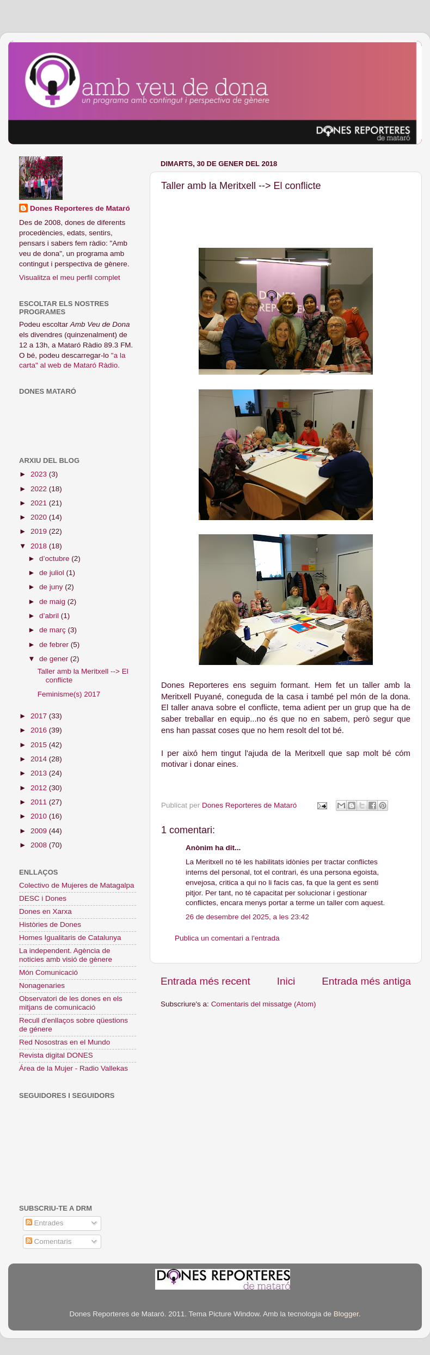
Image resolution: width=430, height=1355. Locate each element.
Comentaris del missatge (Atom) (263, 1004)
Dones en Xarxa (45, 911)
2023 (39, 474)
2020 (39, 517)
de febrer (55, 644)
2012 (39, 788)
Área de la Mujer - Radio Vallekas (73, 1068)
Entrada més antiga (366, 981)
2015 (39, 745)
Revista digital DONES (56, 1055)
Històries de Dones (50, 924)
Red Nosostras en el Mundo (64, 1042)
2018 (39, 546)
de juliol (52, 573)
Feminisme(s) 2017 (69, 694)
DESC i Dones (42, 898)
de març (53, 630)
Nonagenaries (42, 985)
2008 (39, 845)
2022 (39, 489)
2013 (39, 773)
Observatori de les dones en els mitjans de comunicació (70, 1002)
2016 (39, 730)
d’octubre (55, 558)
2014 (39, 759)
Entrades (45, 1223)
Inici (286, 981)
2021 (39, 503)
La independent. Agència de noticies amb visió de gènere (65, 955)
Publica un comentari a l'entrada (227, 938)
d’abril (50, 616)
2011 (39, 802)
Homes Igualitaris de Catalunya (70, 937)
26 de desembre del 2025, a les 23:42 (247, 917)
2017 (39, 716)
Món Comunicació (48, 972)
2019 (39, 531)
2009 (39, 831)
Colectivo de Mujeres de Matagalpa (76, 885)
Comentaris (49, 1241)
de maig (53, 601)
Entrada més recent (205, 981)
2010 (39, 816)
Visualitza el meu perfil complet (69, 277)
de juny (52, 587)
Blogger (346, 1314)
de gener (54, 659)
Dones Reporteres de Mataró (80, 208)
